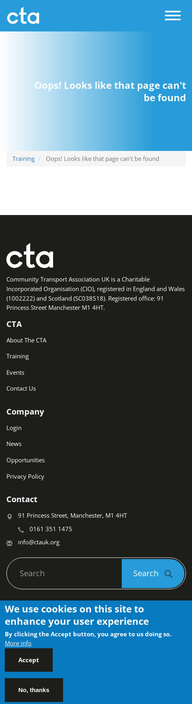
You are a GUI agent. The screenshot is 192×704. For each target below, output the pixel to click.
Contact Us (21, 388)
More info (18, 649)
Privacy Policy (25, 476)
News (14, 444)
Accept (28, 665)
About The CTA (26, 340)
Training (23, 158)
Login (14, 428)
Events (15, 372)
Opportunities (25, 460)
